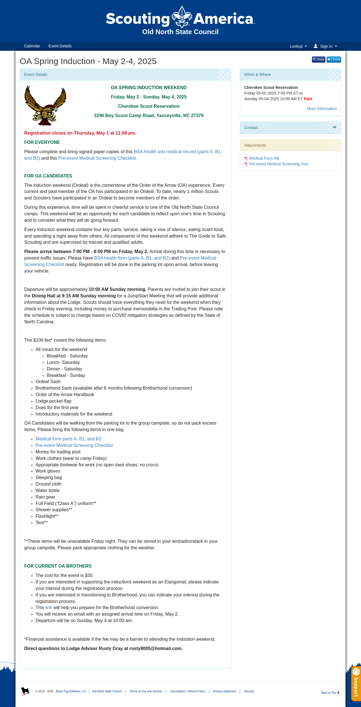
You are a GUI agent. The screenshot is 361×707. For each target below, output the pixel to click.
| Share (319, 59)
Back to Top (330, 692)
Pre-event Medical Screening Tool (278, 164)
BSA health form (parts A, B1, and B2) (132, 258)
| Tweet (334, 59)
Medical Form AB (264, 158)
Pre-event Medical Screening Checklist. (97, 158)
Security (249, 691)
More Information (322, 108)
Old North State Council (107, 691)
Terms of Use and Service (146, 691)
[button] (326, 46)
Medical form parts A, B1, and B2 (69, 438)
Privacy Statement (224, 691)
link (48, 607)
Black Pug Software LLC (71, 691)
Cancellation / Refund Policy (187, 691)
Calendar (32, 46)
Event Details (60, 46)
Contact (290, 127)
